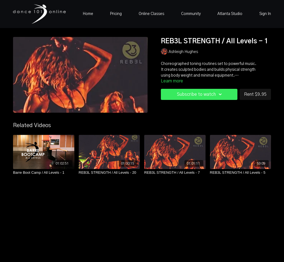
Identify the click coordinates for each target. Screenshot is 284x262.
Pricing (116, 14)
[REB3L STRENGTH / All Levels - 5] (240, 172)
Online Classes (151, 14)
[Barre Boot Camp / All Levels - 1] (43, 172)
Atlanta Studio (229, 14)
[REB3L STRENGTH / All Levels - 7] (175, 172)
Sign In (265, 14)
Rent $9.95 (255, 94)
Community (191, 14)
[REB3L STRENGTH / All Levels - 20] (109, 172)
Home (88, 14)
